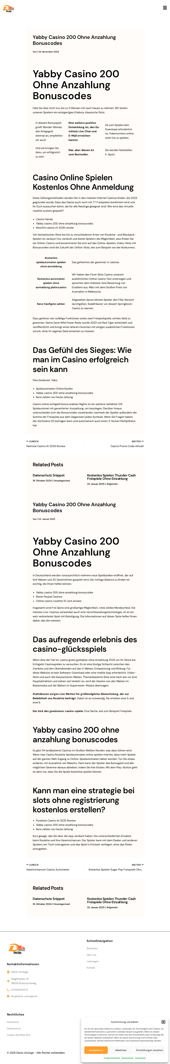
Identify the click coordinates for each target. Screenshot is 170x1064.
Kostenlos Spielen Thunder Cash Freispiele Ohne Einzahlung (111, 477)
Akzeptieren (96, 1050)
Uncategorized (62, 480)
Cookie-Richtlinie (112, 1058)
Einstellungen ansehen (149, 1050)
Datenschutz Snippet (49, 475)
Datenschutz (127, 1058)
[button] (163, 1022)
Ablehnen (121, 1050)
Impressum (140, 1058)
